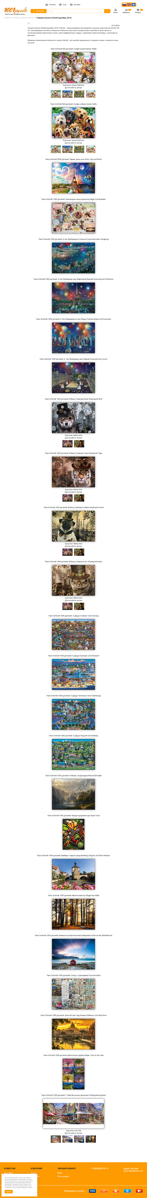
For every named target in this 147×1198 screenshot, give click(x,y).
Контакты (50, 4)
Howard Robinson (77, 85)
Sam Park (77, 1131)
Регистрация (63, 1176)
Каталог (38, 11)
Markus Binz (77, 435)
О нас (62, 4)
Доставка (75, 4)
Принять (8, 1191)
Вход (60, 1173)
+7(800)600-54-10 (100, 1168)
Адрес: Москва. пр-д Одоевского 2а (133, 1169)
